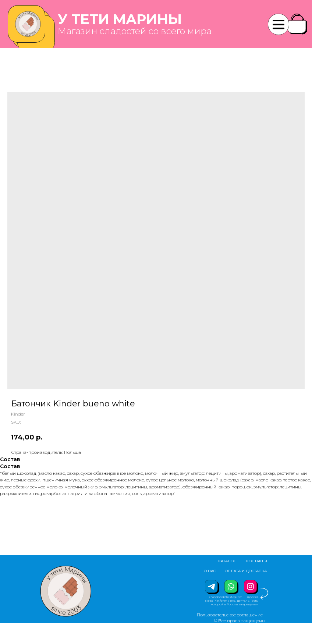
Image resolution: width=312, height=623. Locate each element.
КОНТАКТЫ (256, 561)
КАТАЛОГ (227, 561)
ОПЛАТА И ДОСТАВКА (246, 571)
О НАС (210, 571)
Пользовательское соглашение (230, 614)
